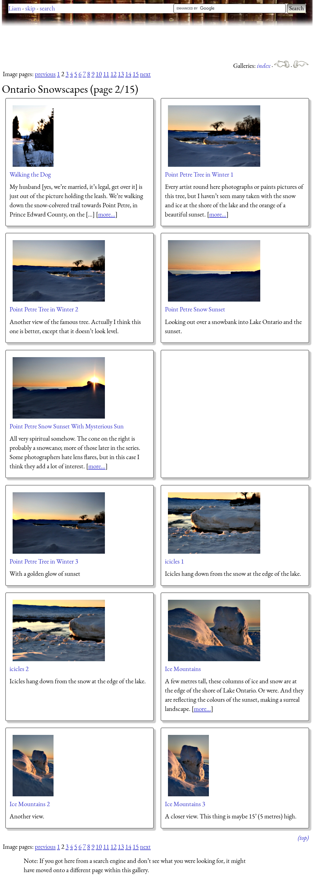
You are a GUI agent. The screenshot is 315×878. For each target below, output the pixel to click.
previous (45, 74)
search (47, 8)
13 (121, 74)
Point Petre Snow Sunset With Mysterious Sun (67, 426)
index (264, 65)
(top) (303, 837)
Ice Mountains (183, 669)
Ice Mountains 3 (185, 804)
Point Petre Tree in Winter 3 (44, 561)
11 (106, 74)
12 (113, 74)
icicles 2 (19, 669)
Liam (14, 8)
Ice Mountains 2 (30, 804)
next (145, 74)
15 (136, 74)
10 (99, 74)
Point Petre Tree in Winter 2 (44, 309)
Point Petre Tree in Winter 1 (199, 174)
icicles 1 (174, 561)
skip (30, 8)
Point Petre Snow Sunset (195, 309)
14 (128, 74)
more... (106, 214)
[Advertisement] (114, 43)
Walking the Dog (30, 174)
